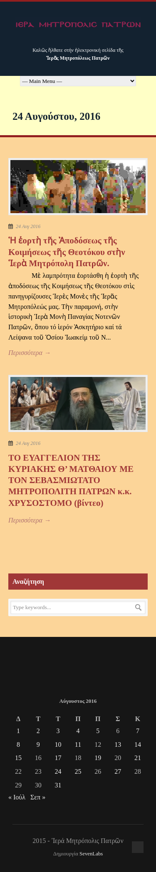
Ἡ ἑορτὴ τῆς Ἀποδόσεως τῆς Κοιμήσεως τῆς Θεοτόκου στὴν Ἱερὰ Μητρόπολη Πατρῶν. (66, 252)
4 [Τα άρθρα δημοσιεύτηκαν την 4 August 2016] (77, 730)
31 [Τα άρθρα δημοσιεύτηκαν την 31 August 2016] (58, 785)
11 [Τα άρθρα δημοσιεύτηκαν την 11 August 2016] (78, 744)
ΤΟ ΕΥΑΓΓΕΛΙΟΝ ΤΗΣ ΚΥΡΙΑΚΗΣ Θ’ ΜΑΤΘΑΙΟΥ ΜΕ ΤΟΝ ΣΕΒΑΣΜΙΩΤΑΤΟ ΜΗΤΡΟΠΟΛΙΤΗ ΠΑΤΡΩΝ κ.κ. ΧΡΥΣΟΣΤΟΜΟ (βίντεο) (71, 480)
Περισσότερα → (29, 352)
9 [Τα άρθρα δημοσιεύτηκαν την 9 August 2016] (38, 744)
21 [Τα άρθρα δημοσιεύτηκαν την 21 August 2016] (137, 757)
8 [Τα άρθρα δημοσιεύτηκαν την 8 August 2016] (18, 744)
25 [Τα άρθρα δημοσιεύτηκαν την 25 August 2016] (77, 771)
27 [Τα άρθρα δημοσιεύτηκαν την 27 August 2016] (117, 771)
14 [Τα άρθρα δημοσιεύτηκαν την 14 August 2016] (137, 744)
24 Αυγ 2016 (28, 226)
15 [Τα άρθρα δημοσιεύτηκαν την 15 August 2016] (18, 757)
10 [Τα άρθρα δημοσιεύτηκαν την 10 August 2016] (58, 744)
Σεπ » (37, 797)
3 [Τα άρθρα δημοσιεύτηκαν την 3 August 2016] (58, 730)
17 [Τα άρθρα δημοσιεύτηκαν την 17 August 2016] (58, 757)
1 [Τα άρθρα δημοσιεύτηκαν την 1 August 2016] (18, 730)
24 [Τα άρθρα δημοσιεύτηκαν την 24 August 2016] (58, 771)
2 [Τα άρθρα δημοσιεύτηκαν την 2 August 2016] (38, 730)
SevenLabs (91, 854)
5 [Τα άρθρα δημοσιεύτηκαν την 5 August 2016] (97, 730)
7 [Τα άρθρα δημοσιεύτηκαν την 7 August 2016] (137, 730)
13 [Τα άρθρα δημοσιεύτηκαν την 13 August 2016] (117, 744)
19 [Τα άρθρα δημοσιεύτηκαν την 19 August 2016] (97, 757)
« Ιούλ (16, 797)
